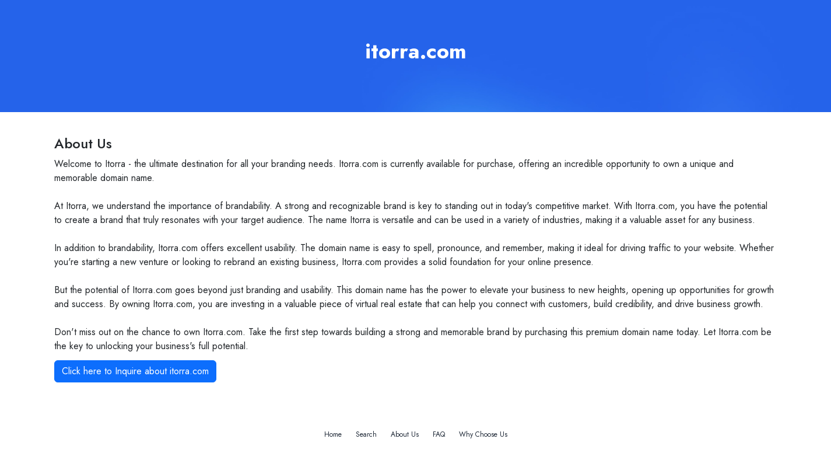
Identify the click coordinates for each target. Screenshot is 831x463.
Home (333, 434)
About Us (405, 434)
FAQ (439, 434)
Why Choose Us (483, 434)
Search (366, 434)
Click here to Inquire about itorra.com (135, 371)
